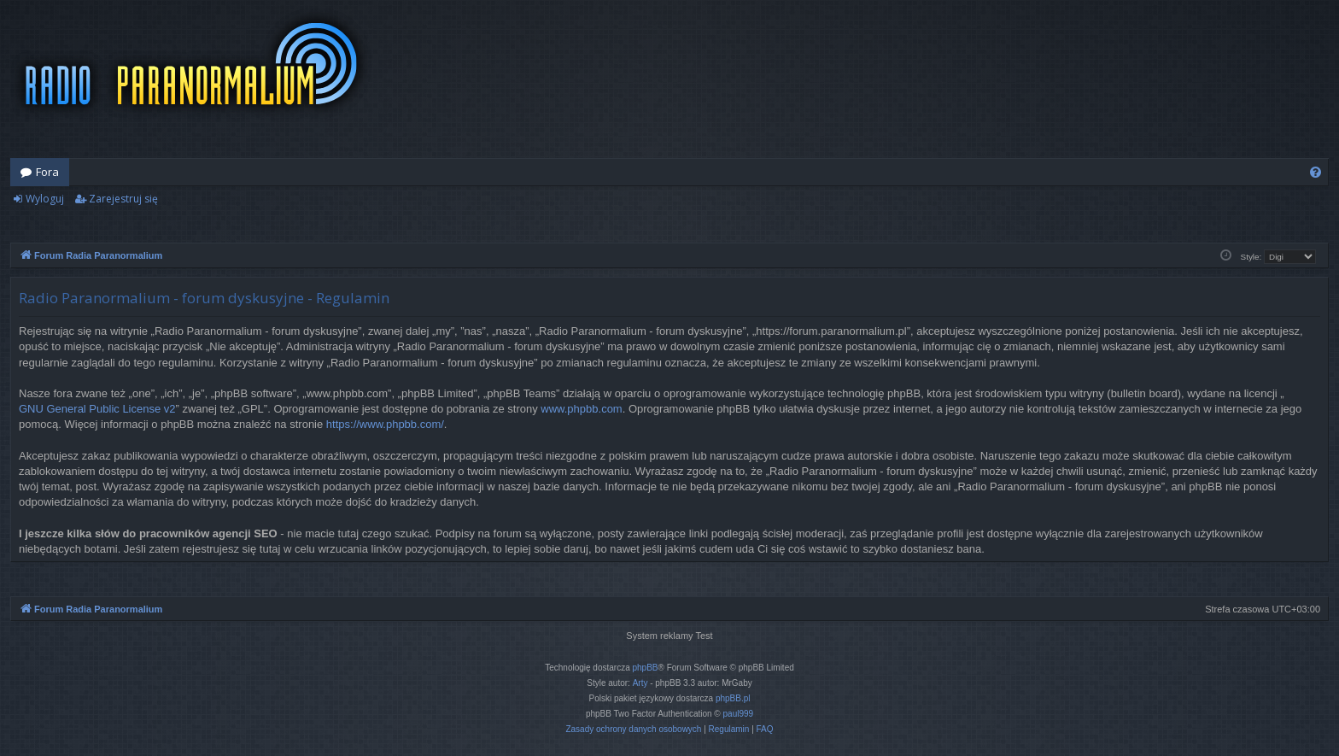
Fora (47, 171)
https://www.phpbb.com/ (385, 424)
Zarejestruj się (123, 198)
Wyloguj (45, 198)
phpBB (645, 667)
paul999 (738, 713)
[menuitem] (1315, 172)
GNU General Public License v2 (97, 408)
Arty (640, 683)
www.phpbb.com (581, 408)
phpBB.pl (733, 698)
